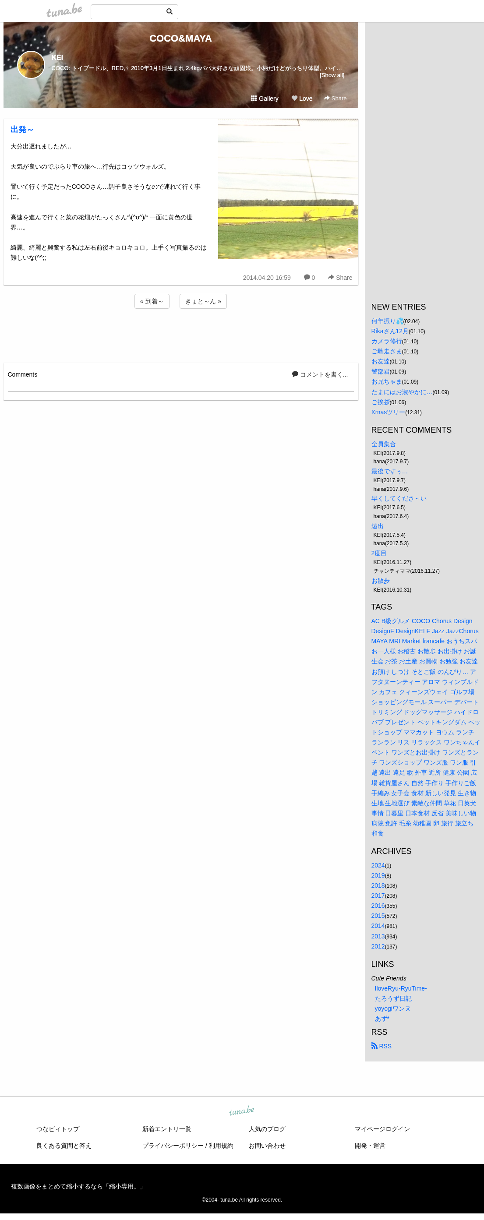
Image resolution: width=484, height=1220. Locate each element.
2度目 (379, 553)
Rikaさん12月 (390, 331)
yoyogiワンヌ (393, 1008)
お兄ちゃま (386, 381)
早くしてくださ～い (399, 498)
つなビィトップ (57, 1128)
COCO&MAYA (180, 38)
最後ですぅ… (389, 471)
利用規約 (221, 1145)
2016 (378, 905)
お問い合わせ (267, 1145)
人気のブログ (267, 1128)
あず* (382, 1018)
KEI (58, 57)
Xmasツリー (388, 412)
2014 (378, 925)
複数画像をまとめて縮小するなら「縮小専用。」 (78, 1186)
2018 (378, 885)
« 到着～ (152, 301)
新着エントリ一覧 (166, 1128)
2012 (378, 946)
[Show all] (332, 75)
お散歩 (380, 580)
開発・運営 (370, 1145)
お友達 (380, 361)
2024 (378, 865)
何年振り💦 (387, 320)
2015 (378, 915)
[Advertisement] (181, 334)
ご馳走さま (386, 351)
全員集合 (383, 444)
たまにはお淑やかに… (402, 391)
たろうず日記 (393, 998)
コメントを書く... (320, 374)
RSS (381, 1046)
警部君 (380, 371)
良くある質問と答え (64, 1145)
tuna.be (241, 1111)
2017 (378, 895)
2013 (378, 936)
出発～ (22, 129)
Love (301, 98)
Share (335, 98)
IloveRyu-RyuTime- (401, 988)
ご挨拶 (380, 401)
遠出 (377, 525)
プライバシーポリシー (173, 1145)
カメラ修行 (386, 341)
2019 (378, 875)
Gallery (264, 98)
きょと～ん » (203, 301)
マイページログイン (382, 1128)
